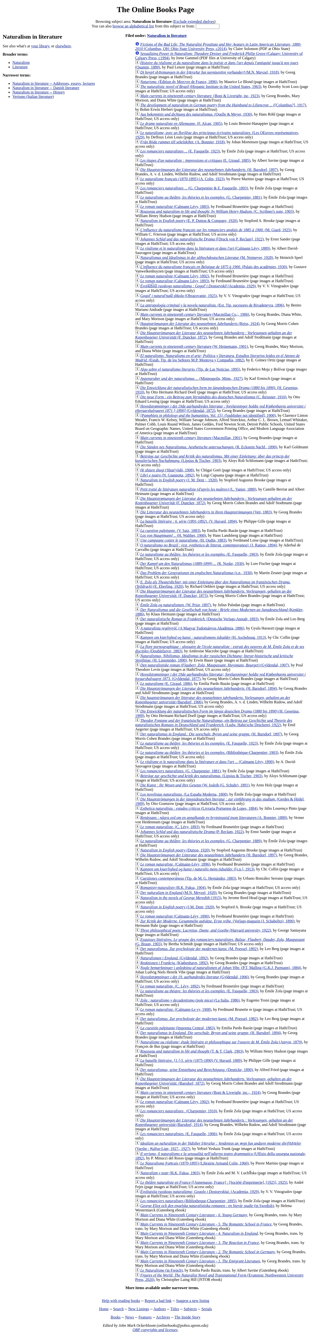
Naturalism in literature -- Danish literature (45, 88)
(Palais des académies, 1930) (213, 267)
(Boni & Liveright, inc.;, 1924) (200, 1092)
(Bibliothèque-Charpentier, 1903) (209, 752)
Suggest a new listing (192, 1301)
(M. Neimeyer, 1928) (206, 257)
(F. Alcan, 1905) (181, 123)
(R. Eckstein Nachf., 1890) (208, 447)
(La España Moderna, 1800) (183, 794)
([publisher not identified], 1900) (208, 415)
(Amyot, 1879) (221, 1042)
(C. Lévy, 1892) (169, 986)
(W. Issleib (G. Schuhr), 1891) (194, 785)
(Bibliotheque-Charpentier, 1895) (188, 1201)
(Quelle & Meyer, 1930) (196, 114)
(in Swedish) (207, 1206)
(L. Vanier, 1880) (198, 489)
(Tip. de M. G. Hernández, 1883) (188, 878)
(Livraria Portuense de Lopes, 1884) (199, 808)
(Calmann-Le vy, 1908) (175, 1009)
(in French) (161, 1270)
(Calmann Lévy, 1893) (174, 281)
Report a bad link (158, 1301)
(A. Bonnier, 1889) (213, 818)
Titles (174, 1309)
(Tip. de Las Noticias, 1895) (190, 369)
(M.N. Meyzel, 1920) (178, 893)
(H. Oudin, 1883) (183, 540)
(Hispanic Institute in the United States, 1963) (200, 87)
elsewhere (63, 46)
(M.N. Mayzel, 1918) (209, 72)
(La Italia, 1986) (190, 1000)
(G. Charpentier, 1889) (201, 841)
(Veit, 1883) (206, 512)
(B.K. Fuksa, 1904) (173, 887)
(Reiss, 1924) (199, 324)
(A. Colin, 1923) (182, 179)
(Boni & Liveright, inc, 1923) (199, 96)
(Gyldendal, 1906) (194, 977)
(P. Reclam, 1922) (192, 832)
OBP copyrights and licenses (154, 1330)
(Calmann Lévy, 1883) (174, 206)
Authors (159, 1309)
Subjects (190, 1309)
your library (40, 46)
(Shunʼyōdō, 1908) (167, 470)
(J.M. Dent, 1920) (177, 907)
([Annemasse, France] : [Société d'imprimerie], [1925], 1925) (213, 1182)
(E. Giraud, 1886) (166, 683)
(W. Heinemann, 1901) (194, 346)
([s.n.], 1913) (197, 869)
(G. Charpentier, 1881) (201, 197)
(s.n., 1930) (196, 573)
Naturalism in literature (167, 36)
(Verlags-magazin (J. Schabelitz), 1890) (217, 921)
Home (104, 1309)
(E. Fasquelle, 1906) (178, 1134)
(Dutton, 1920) (174, 850)
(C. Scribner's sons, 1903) (217, 211)
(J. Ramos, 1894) (208, 545)
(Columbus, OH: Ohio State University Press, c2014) (218, 46)
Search (118, 1309)
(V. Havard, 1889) (191, 1060)
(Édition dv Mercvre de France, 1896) (178, 82)
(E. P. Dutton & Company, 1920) (188, 221)
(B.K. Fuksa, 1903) (169, 1173)
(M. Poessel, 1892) (199, 949)
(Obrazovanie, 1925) (178, 296)
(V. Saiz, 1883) (170, 530)
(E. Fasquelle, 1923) (180, 151)
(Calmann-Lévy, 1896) (175, 864)
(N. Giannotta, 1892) (167, 475)
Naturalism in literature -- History (38, 92)
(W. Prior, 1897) (175, 605)
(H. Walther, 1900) (173, 535)
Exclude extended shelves (194, 21)
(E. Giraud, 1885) (195, 160)
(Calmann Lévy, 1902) (174, 1102)
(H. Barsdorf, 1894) (208, 688)
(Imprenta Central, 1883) (177, 1028)
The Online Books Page (155, 9)
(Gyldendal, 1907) (214, 665)
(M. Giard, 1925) (215, 230)
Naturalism (21, 62)
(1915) (180, 898)
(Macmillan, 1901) (191, 438)
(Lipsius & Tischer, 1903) (212, 458)
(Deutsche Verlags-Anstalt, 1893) (199, 619)
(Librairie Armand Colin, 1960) (194, 1163)
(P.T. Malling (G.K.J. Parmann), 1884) (220, 968)
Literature (20, 67)
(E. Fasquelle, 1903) (199, 554)
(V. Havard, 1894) (188, 521)
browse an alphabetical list (133, 26)
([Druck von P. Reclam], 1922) (202, 239)
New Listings (138, 1309)
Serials (206, 1309)
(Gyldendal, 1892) (174, 958)
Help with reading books (121, 1301)
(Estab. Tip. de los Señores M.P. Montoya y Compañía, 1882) (217, 358)
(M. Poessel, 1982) (199, 1019)
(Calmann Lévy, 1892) (174, 276)
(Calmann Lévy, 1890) (207, 762)
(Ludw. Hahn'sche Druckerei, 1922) (213, 722)
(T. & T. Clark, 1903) (191, 1051)
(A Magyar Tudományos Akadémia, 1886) (192, 628)
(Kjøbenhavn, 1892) (174, 963)
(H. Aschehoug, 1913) (203, 637)
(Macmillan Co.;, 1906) (194, 314)
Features (145, 1317)
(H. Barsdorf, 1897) (209, 170)
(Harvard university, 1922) (205, 930)
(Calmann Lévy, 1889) (205, 248)
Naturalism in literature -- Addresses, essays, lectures (53, 83)
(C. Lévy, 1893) (169, 827)
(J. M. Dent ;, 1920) (178, 480)
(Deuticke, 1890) (196, 1070)
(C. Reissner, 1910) (213, 397)
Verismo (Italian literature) (33, 96)
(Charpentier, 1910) (178, 1111)
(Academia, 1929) (198, 286)
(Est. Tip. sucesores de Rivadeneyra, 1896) (212, 305)
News (129, 1317)
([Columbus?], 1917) (223, 105)
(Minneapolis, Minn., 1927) (191, 378)
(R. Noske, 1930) (192, 564)
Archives (163, 1317)
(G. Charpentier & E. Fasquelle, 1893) (194, 188)
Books (116, 1317)
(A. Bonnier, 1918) (182, 142)
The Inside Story (187, 1317)
